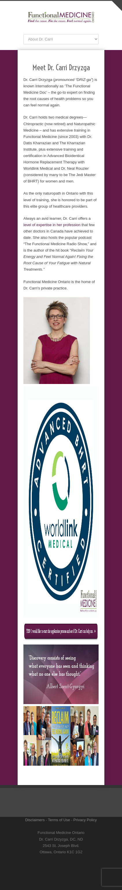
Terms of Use (59, 820)
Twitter (55, 861)
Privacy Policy (85, 820)
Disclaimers (35, 820)
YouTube (67, 872)
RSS (61, 884)
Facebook (67, 861)
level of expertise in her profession (51, 225)
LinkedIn (55, 872)
